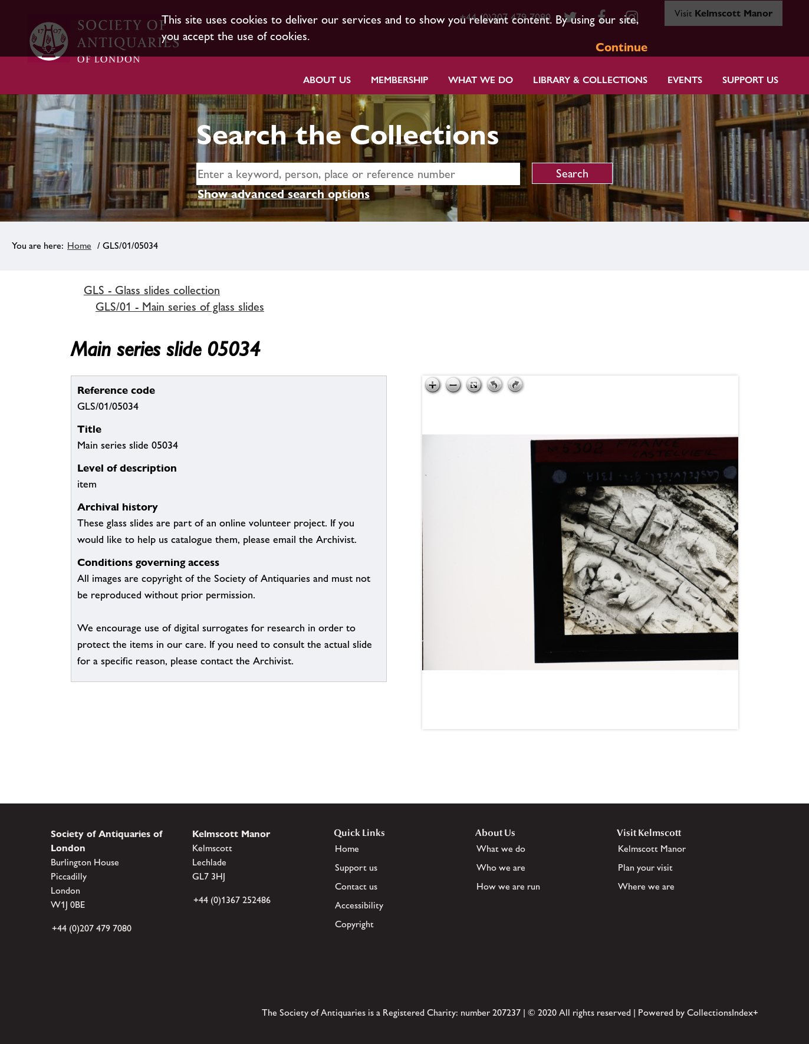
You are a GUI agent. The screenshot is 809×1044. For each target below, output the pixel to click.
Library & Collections (590, 79)
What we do (480, 79)
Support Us (750, 79)
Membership (399, 79)
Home (79, 245)
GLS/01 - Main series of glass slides (180, 306)
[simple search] (358, 174)
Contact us (356, 886)
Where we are (646, 886)
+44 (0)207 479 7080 (91, 928)
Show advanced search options (284, 194)
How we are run (508, 886)
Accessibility (359, 905)
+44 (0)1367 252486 (232, 899)
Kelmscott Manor (652, 848)
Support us (356, 867)
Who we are (500, 867)
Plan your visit (645, 867)
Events (684, 79)
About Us (327, 79)
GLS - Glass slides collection (152, 290)
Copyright (354, 924)
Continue (621, 47)
